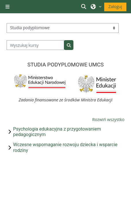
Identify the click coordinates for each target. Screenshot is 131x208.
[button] (84, 6)
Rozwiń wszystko (108, 119)
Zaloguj (115, 6)
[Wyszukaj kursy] (35, 45)
